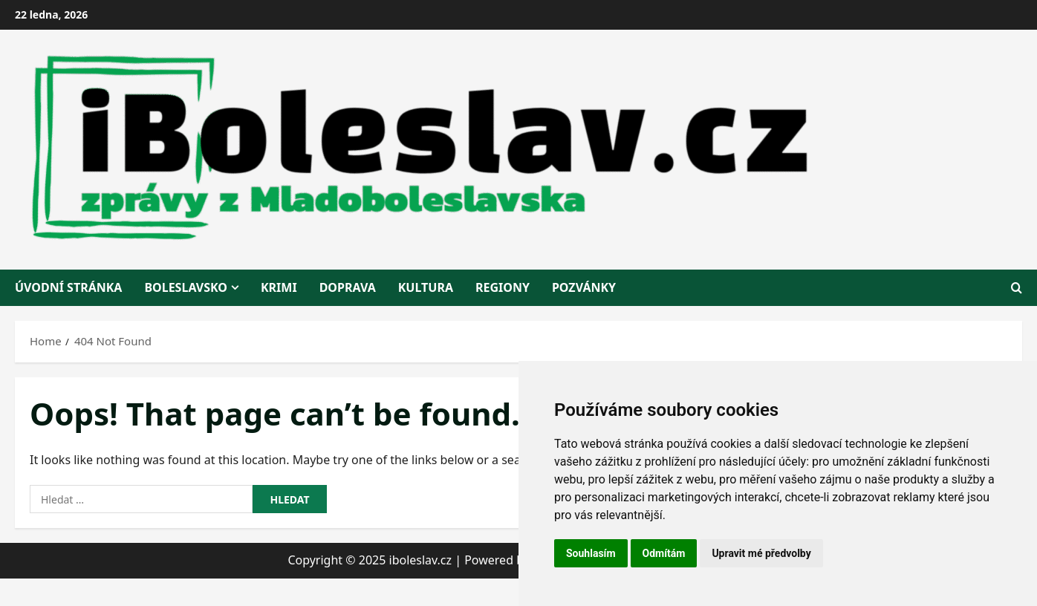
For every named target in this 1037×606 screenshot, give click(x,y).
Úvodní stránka (68, 287)
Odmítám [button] (664, 553)
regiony (502, 287)
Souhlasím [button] (591, 553)
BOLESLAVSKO (185, 287)
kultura (425, 287)
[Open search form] (1016, 287)
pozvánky (584, 287)
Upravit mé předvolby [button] (761, 553)
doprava (347, 287)
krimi (279, 287)
